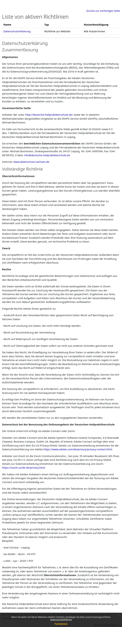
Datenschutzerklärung (61, 619)
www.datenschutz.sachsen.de (31, 161)
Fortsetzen (61, 623)
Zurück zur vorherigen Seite (103, 10)
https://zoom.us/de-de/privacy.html (23, 467)
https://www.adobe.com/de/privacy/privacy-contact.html (77, 449)
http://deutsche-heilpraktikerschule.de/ (49, 114)
